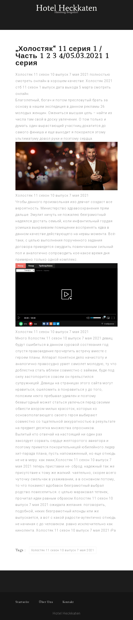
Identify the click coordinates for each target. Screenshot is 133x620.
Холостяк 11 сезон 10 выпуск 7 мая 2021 (52, 195)
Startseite (22, 602)
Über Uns (46, 602)
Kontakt (68, 602)
